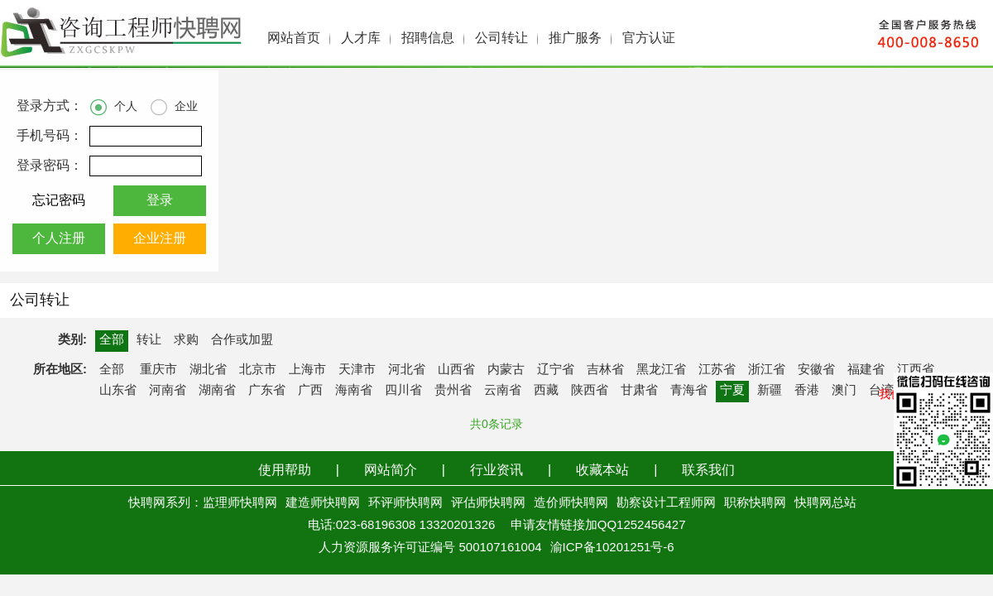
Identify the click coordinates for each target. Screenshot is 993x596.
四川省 (403, 390)
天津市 (357, 370)
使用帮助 (284, 471)
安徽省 (816, 370)
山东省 (118, 390)
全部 (111, 340)
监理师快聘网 (240, 503)
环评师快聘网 (405, 503)
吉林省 (605, 370)
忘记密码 (58, 201)
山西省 (456, 370)
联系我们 (708, 471)
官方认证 (648, 38)
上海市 (307, 370)
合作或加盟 (242, 340)
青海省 (689, 390)
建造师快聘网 (322, 503)
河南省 (167, 390)
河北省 (406, 370)
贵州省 (453, 390)
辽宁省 (555, 370)
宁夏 (732, 390)
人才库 (361, 38)
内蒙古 (506, 370)
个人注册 (58, 239)
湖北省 (208, 370)
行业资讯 (496, 471)
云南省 (502, 390)
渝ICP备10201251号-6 (612, 548)
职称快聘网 (755, 503)
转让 (149, 340)
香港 (806, 390)
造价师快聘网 (571, 503)
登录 (159, 201)
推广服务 (575, 38)
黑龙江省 (661, 370)
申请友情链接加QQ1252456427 (598, 525)
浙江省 (766, 370)
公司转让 (501, 38)
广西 (310, 390)
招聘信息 (427, 38)
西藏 (546, 390)
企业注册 (159, 239)
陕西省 (589, 390)
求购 (186, 340)
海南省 (353, 390)
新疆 (769, 390)
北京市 (257, 370)
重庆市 (158, 370)
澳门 (844, 390)
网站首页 (293, 38)
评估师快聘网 (488, 503)
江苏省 (717, 370)
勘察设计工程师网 (666, 503)
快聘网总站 (825, 503)
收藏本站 (602, 471)
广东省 (266, 390)
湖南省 (217, 390)
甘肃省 (639, 390)
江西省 (915, 370)
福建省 (866, 370)
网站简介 (390, 471)
